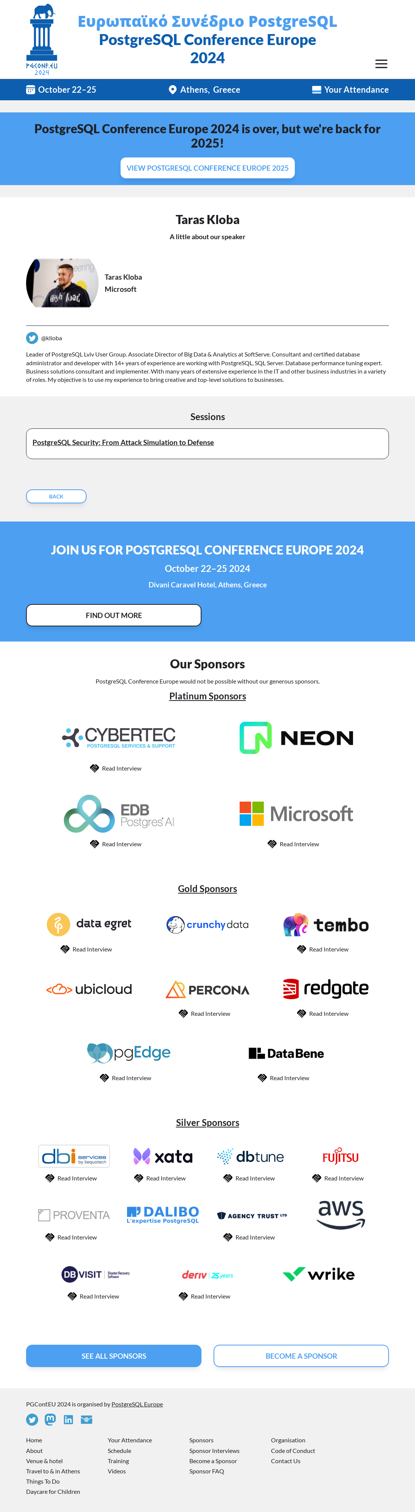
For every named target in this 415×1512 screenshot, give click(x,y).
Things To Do (43, 1481)
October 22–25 (67, 89)
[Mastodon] (50, 1420)
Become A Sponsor (301, 1356)
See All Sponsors (114, 1356)
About (34, 1450)
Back (56, 496)
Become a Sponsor (213, 1460)
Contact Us (285, 1460)
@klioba (51, 337)
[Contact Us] (87, 1420)
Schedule (119, 1450)
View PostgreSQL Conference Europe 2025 (208, 168)
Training (118, 1460)
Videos (117, 1471)
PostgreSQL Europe (137, 1404)
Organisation (288, 1439)
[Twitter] (32, 1420)
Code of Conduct (293, 1450)
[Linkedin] (68, 1420)
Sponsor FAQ (206, 1471)
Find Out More (114, 615)
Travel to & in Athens (53, 1471)
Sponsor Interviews (214, 1450)
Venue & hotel (44, 1460)
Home (34, 1439)
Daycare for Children (53, 1491)
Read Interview (121, 768)
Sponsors (201, 1439)
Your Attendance (356, 89)
